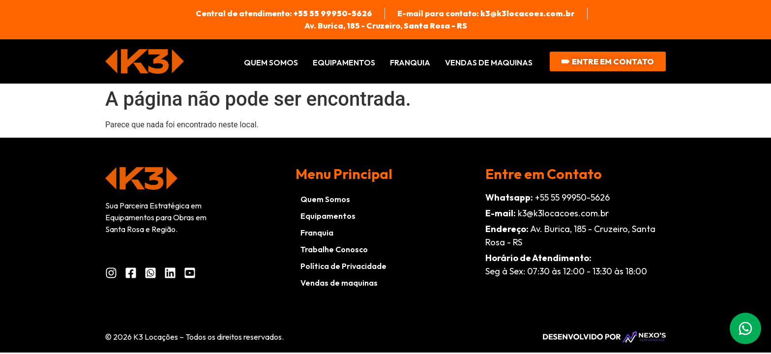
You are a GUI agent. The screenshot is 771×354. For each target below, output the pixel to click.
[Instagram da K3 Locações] (113, 273)
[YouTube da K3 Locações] (192, 273)
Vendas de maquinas (489, 62)
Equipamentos (344, 62)
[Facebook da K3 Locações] (133, 273)
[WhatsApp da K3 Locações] (153, 273)
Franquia (410, 62)
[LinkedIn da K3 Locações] (172, 273)
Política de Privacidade (343, 266)
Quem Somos (271, 62)
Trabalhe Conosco (334, 249)
